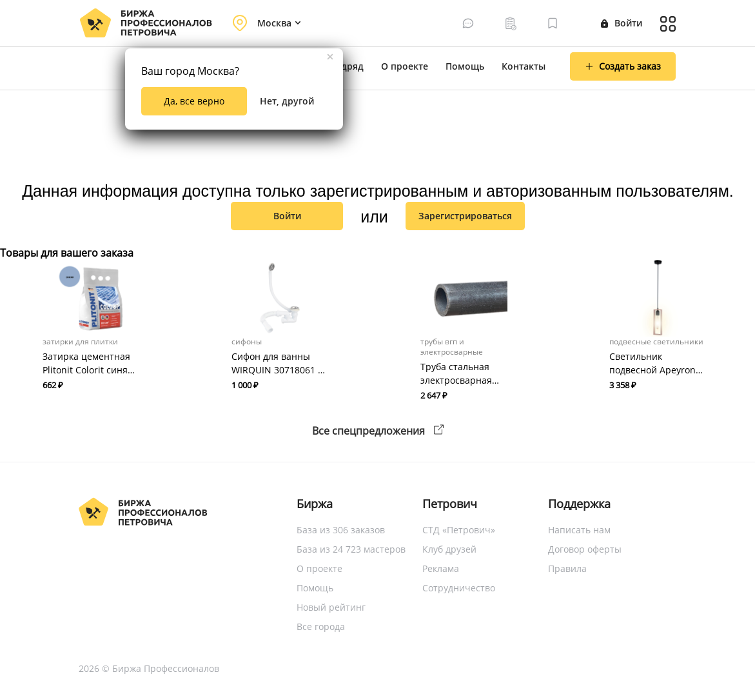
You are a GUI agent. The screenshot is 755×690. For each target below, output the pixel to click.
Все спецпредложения (378, 431)
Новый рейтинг (331, 607)
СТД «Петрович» (458, 530)
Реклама (440, 568)
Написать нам (579, 530)
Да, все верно (194, 101)
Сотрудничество (458, 588)
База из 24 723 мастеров (351, 549)
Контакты (523, 66)
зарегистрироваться (465, 216)
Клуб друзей (449, 549)
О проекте (404, 66)
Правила (567, 568)
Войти (621, 23)
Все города (321, 626)
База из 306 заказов (341, 530)
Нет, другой (287, 101)
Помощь (465, 66)
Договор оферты (585, 549)
